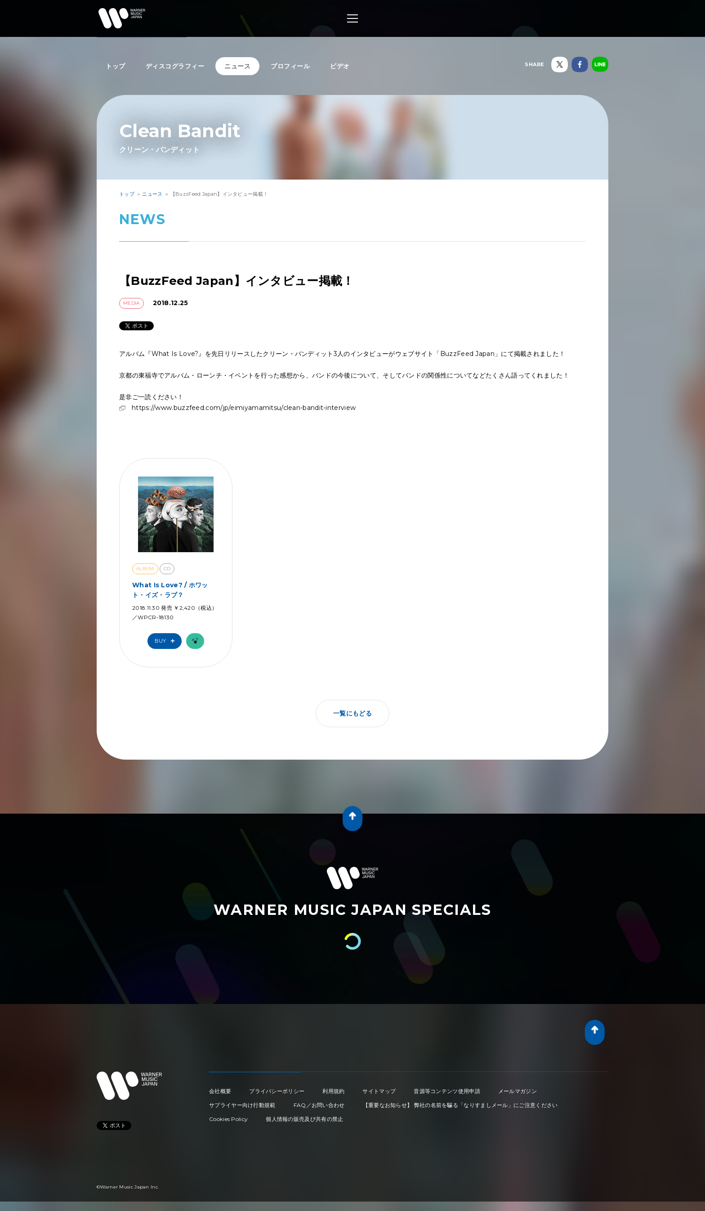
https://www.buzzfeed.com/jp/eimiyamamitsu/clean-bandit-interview (244, 408)
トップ (115, 66)
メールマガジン (517, 1091)
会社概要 (220, 1091)
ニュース (237, 66)
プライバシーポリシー (276, 1091)
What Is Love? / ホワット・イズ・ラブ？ (170, 590)
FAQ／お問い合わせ (319, 1105)
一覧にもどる (352, 713)
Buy (167, 641)
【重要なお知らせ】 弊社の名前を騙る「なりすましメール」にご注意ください (460, 1105)
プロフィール (290, 66)
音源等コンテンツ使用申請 (447, 1091)
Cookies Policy (228, 1119)
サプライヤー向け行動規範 (242, 1105)
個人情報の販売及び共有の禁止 (304, 1119)
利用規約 (333, 1091)
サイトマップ (379, 1091)
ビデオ (340, 66)
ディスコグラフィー (175, 66)
